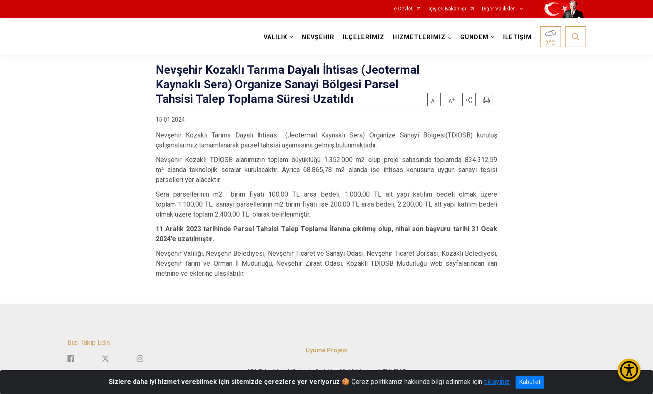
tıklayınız (497, 382)
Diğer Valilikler (499, 9)
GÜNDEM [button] (474, 37)
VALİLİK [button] (275, 37)
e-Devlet (403, 9)
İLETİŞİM (517, 37)
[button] (469, 99)
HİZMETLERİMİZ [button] (419, 37)
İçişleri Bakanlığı (447, 9)
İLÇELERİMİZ (363, 37)
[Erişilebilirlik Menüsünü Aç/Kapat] (629, 370)
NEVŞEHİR (318, 37)
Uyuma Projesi (327, 350)
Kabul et (530, 382)
